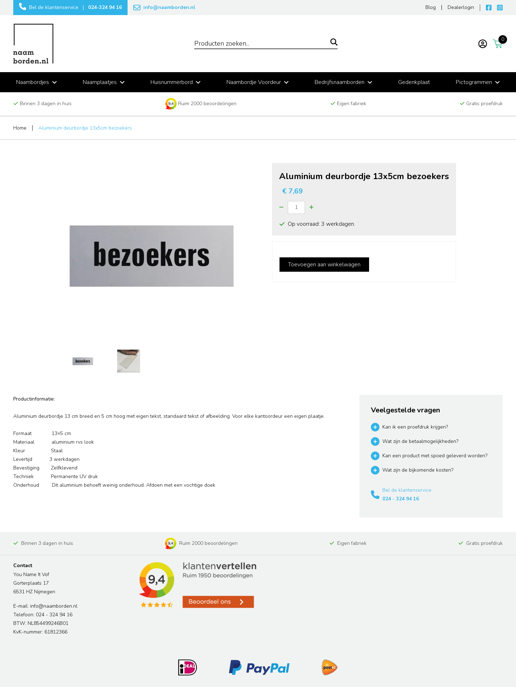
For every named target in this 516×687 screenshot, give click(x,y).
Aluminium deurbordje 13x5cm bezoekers (85, 128)
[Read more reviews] (197, 585)
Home (20, 128)
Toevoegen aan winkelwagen (324, 264)
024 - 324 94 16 (400, 498)
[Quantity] (296, 207)
